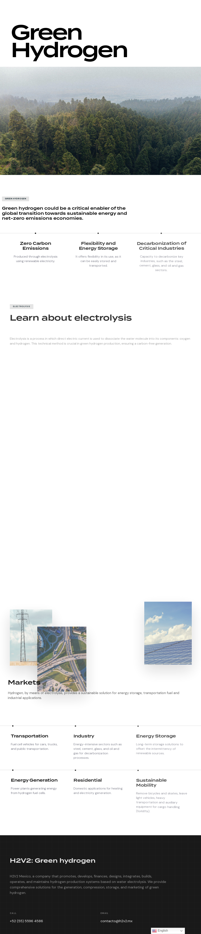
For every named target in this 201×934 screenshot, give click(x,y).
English (160, 931)
